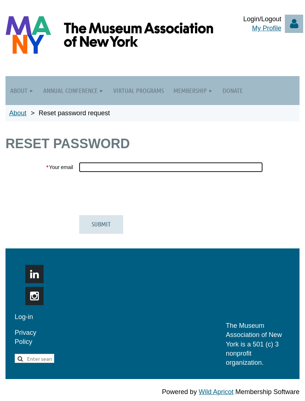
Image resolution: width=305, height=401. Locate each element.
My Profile (266, 28)
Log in (294, 24)
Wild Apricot (216, 392)
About (17, 113)
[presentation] (134, 193)
